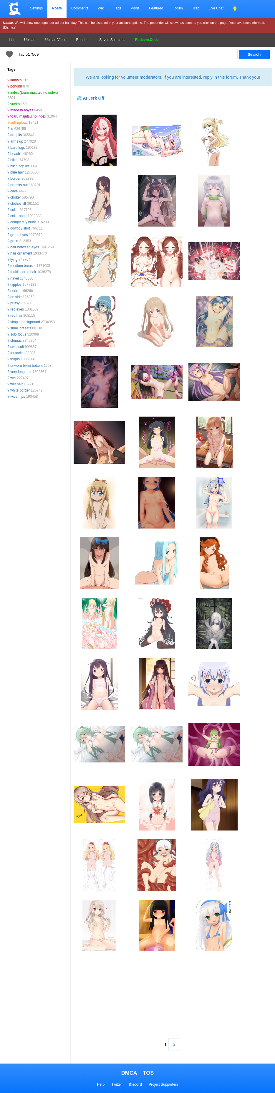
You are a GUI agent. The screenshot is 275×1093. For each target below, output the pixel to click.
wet (13, 378)
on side (16, 297)
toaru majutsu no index (28, 116)
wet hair (16, 384)
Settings (36, 8)
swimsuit (17, 347)
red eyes (17, 309)
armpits (16, 135)
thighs (15, 359)
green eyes (19, 235)
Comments (79, 8)
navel (14, 278)
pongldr (16, 86)
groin (14, 241)
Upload (29, 40)
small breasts (20, 328)
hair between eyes (24, 247)
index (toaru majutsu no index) (34, 92)
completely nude (23, 222)
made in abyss (21, 110)
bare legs (17, 148)
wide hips (17, 396)
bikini (14, 160)
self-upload (19, 122)
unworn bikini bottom (26, 366)
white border (20, 390)
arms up (16, 141)
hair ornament (21, 253)
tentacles (17, 353)
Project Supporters (163, 1084)
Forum (178, 8)
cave (14, 191)
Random (83, 40)
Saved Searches (112, 40)
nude (14, 291)
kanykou (17, 80)
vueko (15, 104)
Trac (195, 8)
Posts (57, 8)
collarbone (18, 216)
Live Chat (215, 8)
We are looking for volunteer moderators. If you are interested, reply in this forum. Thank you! (173, 77)
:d (11, 129)
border (15, 178)
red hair (16, 315)
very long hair (21, 372)
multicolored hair (23, 272)
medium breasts (22, 266)
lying (14, 259)
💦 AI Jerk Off (90, 98)
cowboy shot (20, 228)
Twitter (117, 1084)
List (11, 40)
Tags (117, 8)
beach (15, 154)
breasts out (19, 185)
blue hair (17, 172)
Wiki (101, 8)
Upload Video (55, 40)
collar (14, 210)
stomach (17, 341)
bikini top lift (19, 166)
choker (15, 197)
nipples (15, 285)
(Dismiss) (9, 27)
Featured (156, 8)
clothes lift (18, 204)
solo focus (18, 334)
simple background (25, 322)
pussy (14, 303)
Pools (135, 8)
